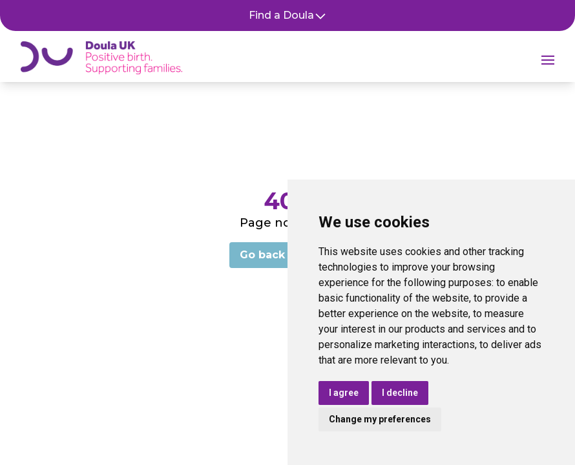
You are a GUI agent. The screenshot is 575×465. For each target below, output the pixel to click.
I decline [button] (400, 393)
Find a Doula (288, 16)
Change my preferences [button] (380, 419)
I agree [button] (344, 393)
